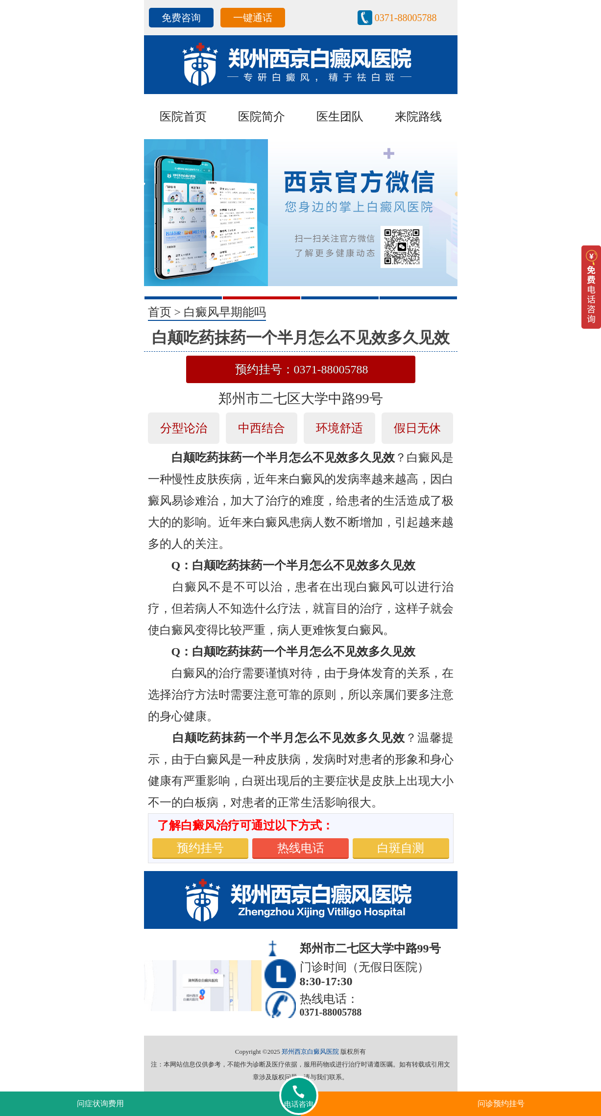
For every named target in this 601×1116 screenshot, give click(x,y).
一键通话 (252, 17)
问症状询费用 (100, 1103)
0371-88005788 (406, 17)
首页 (159, 312)
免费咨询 (181, 17)
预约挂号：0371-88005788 (301, 369)
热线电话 (300, 848)
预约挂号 (200, 848)
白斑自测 (400, 848)
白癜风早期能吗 (225, 312)
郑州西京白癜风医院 (310, 1051)
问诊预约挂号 (501, 1103)
